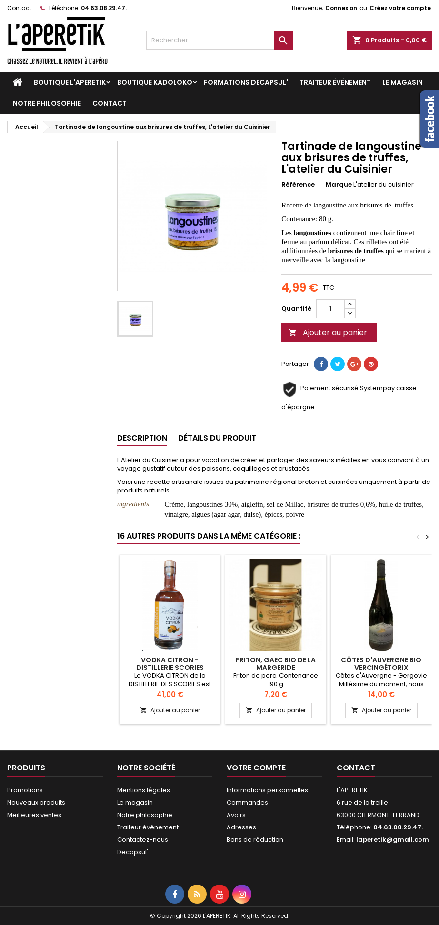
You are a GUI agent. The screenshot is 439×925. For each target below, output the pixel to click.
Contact (19, 8)
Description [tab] (142, 438)
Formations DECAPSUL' (246, 82)
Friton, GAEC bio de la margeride (276, 663)
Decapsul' (132, 851)
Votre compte (256, 767)
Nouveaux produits (36, 802)
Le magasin (402, 82)
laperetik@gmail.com (392, 839)
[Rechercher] (219, 40)
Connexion (341, 8)
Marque (339, 184)
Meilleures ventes (34, 814)
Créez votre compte (400, 8)
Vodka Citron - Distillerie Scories (170, 663)
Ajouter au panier (328, 332)
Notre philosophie (47, 103)
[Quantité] (330, 308)
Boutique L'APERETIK (70, 82)
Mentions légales (143, 790)
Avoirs (236, 814)
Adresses (241, 827)
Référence (298, 184)
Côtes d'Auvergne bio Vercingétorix (381, 663)
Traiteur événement (335, 82)
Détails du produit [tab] (217, 438)
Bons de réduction (255, 839)
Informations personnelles (267, 790)
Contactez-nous (142, 839)
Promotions (25, 790)
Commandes (247, 802)
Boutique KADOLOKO (154, 82)
